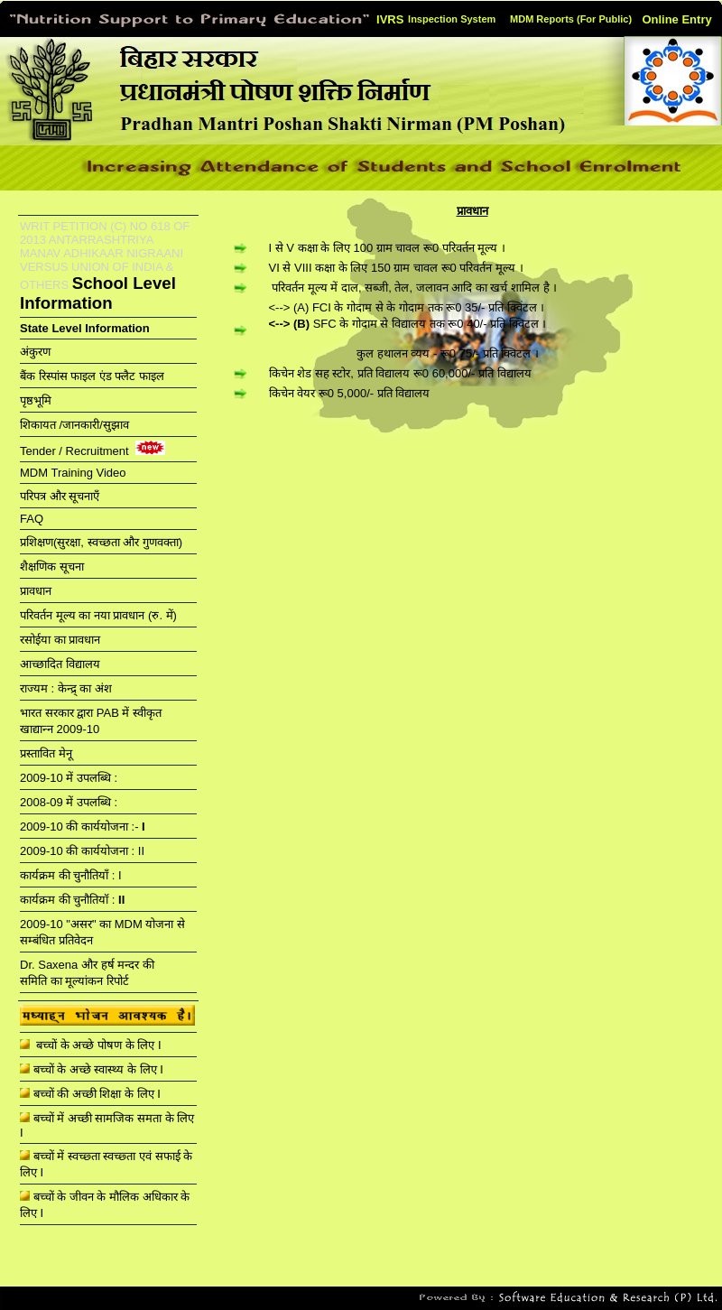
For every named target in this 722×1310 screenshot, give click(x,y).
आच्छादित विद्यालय (60, 664)
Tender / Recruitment (76, 451)
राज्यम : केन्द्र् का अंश (66, 688)
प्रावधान (35, 591)
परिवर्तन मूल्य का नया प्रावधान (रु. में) (98, 615)
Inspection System (451, 19)
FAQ (31, 518)
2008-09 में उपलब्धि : (68, 802)
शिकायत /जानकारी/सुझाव (74, 425)
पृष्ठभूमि (35, 400)
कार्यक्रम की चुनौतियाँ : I (71, 875)
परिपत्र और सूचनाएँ (59, 496)
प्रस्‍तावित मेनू (46, 753)
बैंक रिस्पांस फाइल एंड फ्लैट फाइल (92, 376)
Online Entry (676, 19)
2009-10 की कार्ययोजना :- (82, 826)
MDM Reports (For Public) (571, 19)
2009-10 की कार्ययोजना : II (82, 851)
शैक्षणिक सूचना (52, 566)
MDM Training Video (74, 472)
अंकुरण (37, 351)
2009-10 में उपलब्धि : (68, 778)
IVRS (389, 19)
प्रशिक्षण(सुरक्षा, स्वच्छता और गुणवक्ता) (101, 542)
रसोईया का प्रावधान (60, 639)
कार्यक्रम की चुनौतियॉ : (72, 899)
